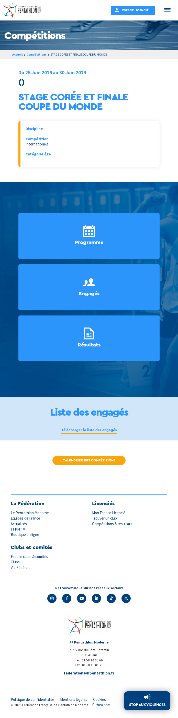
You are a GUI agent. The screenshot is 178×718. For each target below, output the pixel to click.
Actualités (19, 523)
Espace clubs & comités (30, 556)
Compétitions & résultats (112, 523)
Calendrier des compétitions (89, 460)
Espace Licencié (135, 10)
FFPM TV (18, 529)
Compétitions (37, 54)
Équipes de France (25, 518)
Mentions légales (74, 699)
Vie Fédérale (21, 567)
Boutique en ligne (25, 534)
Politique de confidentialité (33, 699)
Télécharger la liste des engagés (89, 430)
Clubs (15, 561)
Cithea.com (101, 704)
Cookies (101, 699)
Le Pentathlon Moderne (30, 512)
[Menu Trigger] (167, 10)
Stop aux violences (147, 704)
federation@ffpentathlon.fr (89, 673)
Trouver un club (104, 518)
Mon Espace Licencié (109, 512)
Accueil (17, 54)
